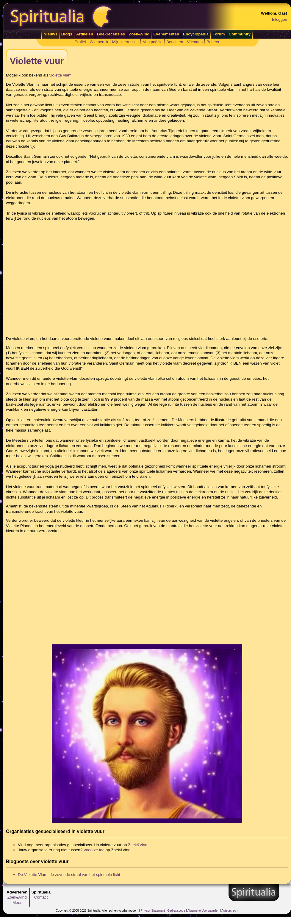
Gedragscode (176, 910)
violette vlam (60, 75)
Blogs (66, 34)
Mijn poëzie (152, 42)
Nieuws (50, 34)
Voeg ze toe (94, 850)
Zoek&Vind (139, 34)
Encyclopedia (196, 34)
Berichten (174, 42)
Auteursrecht (229, 910)
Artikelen (84, 34)
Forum (218, 34)
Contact (41, 897)
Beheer (212, 42)
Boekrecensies (111, 34)
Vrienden (195, 42)
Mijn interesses (125, 42)
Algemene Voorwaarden (203, 910)
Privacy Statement (153, 910)
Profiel (80, 42)
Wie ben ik (99, 42)
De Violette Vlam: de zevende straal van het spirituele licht (69, 874)
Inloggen (279, 19)
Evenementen (166, 34)
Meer (16, 902)
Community (240, 34)
